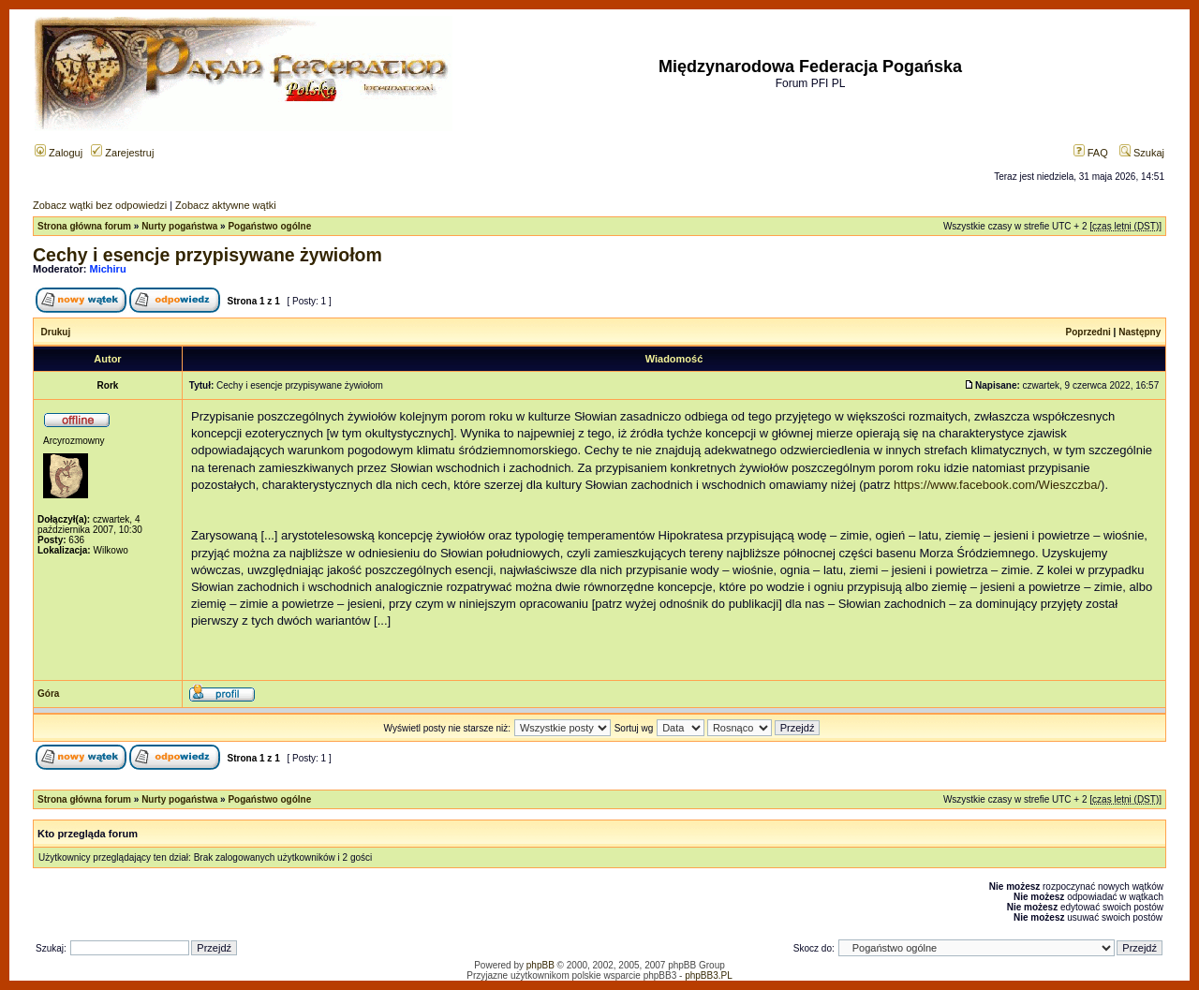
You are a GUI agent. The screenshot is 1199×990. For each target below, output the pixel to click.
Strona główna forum (84, 226)
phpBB (540, 965)
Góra (48, 693)
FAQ (1090, 152)
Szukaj (1141, 152)
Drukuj (56, 332)
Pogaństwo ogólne (269, 226)
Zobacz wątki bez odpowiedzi (100, 205)
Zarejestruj (122, 152)
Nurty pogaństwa (179, 226)
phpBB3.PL (709, 975)
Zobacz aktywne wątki (225, 205)
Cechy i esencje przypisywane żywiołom (207, 254)
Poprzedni (1088, 332)
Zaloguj (58, 152)
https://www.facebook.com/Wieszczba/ (997, 485)
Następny (1139, 332)
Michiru (108, 268)
